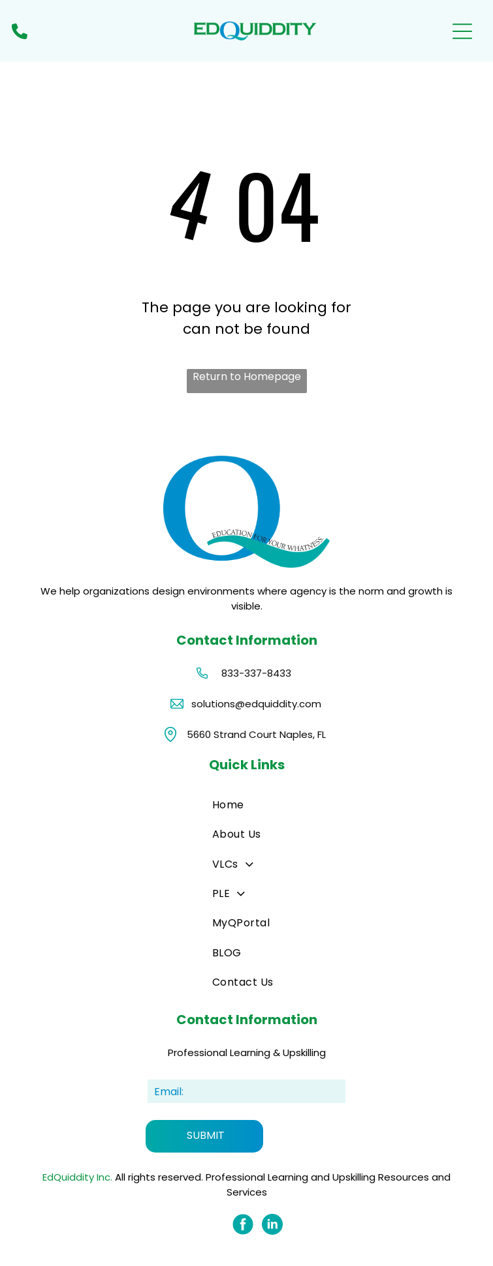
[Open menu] (462, 31)
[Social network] (243, 1226)
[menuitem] (257, 804)
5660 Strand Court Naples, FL (256, 734)
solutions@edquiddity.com (256, 704)
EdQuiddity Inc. (77, 1177)
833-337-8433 (256, 673)
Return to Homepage (247, 376)
